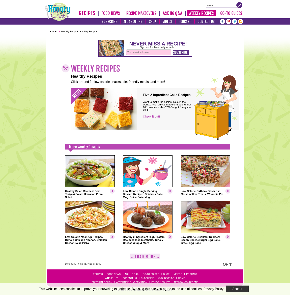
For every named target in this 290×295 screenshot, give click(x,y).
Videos (167, 22)
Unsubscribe (166, 278)
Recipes (87, 13)
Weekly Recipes (201, 13)
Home (181, 278)
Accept (237, 289)
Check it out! (151, 116)
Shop (152, 22)
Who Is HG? (111, 278)
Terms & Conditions (186, 282)
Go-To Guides (231, 13)
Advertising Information (131, 282)
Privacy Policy (160, 282)
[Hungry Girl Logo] (58, 12)
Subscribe (109, 22)
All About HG (133, 22)
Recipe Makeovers (141, 13)
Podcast (185, 22)
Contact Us (206, 22)
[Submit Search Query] (239, 5)
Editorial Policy (102, 282)
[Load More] (145, 258)
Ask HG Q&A (172, 13)
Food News (111, 13)
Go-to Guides (151, 274)
